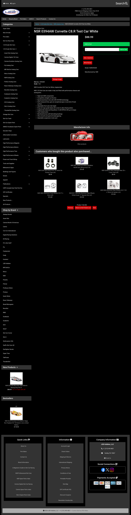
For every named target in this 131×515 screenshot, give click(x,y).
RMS (4, 312)
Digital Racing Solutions (10, 235)
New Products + (10, 367)
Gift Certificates (7, 192)
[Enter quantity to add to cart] (102, 49)
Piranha (5, 280)
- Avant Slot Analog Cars (10, 53)
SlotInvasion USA (8, 341)
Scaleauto (6, 316)
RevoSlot (5, 308)
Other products (81, 144)
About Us (23, 446)
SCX (4, 325)
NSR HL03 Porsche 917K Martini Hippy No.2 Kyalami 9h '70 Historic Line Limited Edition (16, 416)
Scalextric (6, 320)
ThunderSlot (6, 361)
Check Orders (65, 451)
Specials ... (6, 196)
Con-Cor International (9, 231)
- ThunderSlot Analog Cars (11, 110)
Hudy (4, 255)
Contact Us (52, 19)
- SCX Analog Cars (8, 102)
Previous (70, 208)
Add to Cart (123, 49)
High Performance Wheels (16, 155)
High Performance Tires (16, 151)
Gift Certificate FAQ (65, 489)
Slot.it (4, 337)
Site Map (65, 484)
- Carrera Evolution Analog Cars (12, 61)
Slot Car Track (16, 118)
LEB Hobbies (7, 263)
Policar (5, 284)
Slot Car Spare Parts (16, 122)
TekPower (6, 357)
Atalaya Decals (7, 214)
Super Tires (6, 353)
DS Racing (6, 239)
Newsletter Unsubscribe (65, 500)
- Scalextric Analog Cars (10, 98)
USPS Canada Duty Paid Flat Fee (12, 188)
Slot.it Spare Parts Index (23, 495)
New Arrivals (16, 32)
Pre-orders (16, 37)
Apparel (5, 180)
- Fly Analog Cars (8, 65)
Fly (4, 247)
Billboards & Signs (8, 167)
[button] (121, 3)
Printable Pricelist (65, 478)
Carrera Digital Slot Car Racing (23, 484)
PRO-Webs (85, 510)
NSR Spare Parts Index (23, 478)
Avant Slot (6, 218)
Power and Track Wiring (16, 159)
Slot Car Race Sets (16, 41)
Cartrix (5, 226)
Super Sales (6, 28)
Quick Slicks (6, 296)
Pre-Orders (23, 19)
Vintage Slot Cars (16, 114)
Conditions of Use (65, 473)
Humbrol (5, 259)
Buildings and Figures (9, 171)
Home (6, 3)
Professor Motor (8, 288)
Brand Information (23, 462)
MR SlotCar (6, 267)
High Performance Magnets (11, 143)
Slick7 (5, 329)
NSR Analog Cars (59, 24)
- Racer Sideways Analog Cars (12, 86)
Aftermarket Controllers (10, 135)
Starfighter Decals (8, 349)
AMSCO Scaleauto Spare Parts (16, 126)
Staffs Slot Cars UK (8, 345)
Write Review (87, 62)
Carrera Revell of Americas (11, 222)
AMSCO (31, 19)
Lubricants (6, 139)
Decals (16, 176)
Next (94, 208)
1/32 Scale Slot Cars (46, 24)
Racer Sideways (7, 300)
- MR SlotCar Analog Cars (11, 69)
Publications (16, 184)
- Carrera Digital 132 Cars (10, 57)
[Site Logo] (23, 11)
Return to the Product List (83, 208)
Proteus (5, 292)
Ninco (5, 271)
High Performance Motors (16, 147)
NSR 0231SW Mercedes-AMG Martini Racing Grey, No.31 (16, 380)
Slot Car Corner (7, 333)
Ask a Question (88, 58)
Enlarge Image (57, 79)
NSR (4, 276)
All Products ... (7, 204)
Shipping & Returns (65, 457)
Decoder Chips (7, 131)
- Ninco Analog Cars (9, 73)
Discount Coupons (65, 495)
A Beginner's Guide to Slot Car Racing (23, 468)
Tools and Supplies (8, 163)
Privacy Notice (65, 468)
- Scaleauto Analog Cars (10, 94)
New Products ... (8, 200)
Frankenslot (6, 251)
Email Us (107, 458)
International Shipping (65, 462)
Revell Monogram (8, 304)
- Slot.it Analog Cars (9, 106)
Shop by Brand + (10, 210)
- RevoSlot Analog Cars (10, 90)
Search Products (41, 19)
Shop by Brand (13, 19)
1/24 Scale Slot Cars (16, 45)
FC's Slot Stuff (7, 243)
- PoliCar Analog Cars (9, 82)
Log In (12, 3)
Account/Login (65, 446)
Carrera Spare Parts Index (23, 489)
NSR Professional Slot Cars (23, 473)
